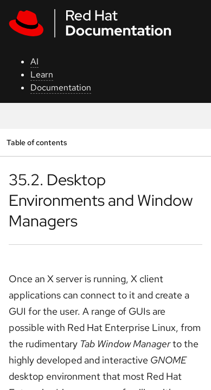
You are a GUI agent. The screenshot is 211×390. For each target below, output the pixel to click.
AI (34, 61)
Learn (41, 74)
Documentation (60, 87)
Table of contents (36, 142)
